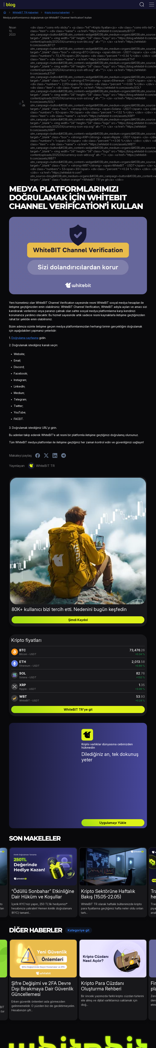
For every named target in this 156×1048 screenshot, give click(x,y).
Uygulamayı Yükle (112, 784)
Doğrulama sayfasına (24, 338)
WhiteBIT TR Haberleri (25, 12)
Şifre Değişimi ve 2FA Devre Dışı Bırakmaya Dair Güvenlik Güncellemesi (42, 949)
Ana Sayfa (4, 12)
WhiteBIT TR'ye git (78, 709)
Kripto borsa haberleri (57, 12)
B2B (138, 1033)
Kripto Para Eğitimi (117, 1033)
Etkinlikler (21, 1033)
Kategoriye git (78, 891)
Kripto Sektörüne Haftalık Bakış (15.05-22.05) (108, 855)
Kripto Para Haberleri (47, 1033)
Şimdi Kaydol (78, 620)
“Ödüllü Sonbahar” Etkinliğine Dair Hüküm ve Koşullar (42, 855)
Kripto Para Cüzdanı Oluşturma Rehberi (102, 947)
